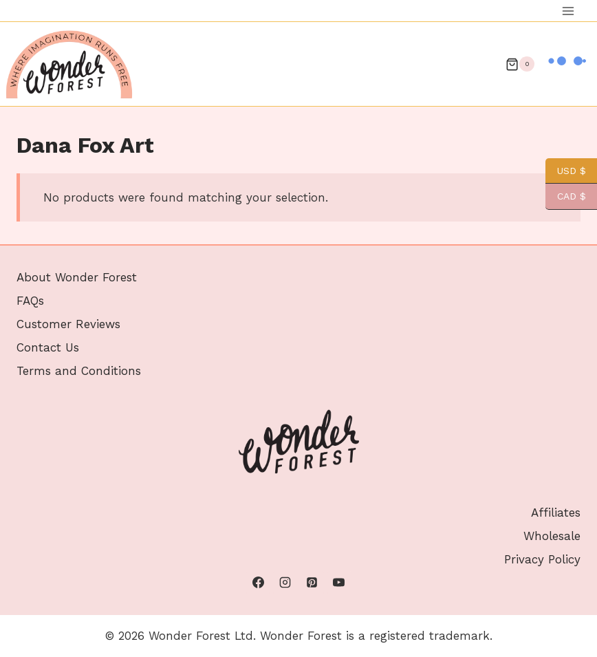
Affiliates (555, 512)
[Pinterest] (312, 582)
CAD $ (565, 196)
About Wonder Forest (77, 277)
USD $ (565, 171)
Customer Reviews (68, 324)
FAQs (30, 301)
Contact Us (48, 347)
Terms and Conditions (79, 371)
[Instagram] (284, 582)
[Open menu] (567, 10)
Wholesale (551, 536)
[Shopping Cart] (520, 64)
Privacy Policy (542, 559)
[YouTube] (339, 582)
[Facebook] (258, 582)
